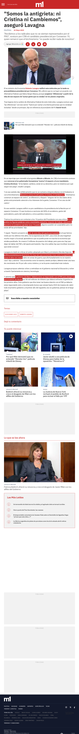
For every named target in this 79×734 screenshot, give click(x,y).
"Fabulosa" (9, 341)
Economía (22, 692)
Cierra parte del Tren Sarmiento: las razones (28, 497)
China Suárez (36, 699)
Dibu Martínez (29, 707)
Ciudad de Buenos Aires (50, 704)
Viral (52, 701)
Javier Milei (40, 707)
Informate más (19, 121)
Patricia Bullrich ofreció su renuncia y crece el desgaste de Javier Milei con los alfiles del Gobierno (37, 474)
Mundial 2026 (16, 704)
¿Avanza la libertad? (11, 376)
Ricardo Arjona (47, 699)
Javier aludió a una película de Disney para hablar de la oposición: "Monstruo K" (56, 345)
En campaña (46, 341)
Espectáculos (39, 692)
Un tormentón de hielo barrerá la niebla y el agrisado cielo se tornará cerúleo (39, 491)
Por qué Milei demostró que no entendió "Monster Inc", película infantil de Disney (44, 123)
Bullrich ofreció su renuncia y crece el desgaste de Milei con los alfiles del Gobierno (21, 380)
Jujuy (56, 699)
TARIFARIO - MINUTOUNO (10, 718)
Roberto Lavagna (30, 87)
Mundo (20, 695)
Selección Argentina (28, 704)
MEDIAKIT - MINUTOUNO (10, 717)
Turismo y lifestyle (10, 695)
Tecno (48, 692)
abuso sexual (26, 699)
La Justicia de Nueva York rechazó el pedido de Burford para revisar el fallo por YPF (56, 380)
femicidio (13, 701)
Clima (6, 701)
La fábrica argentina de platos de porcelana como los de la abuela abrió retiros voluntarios (39, 508)
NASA (39, 704)
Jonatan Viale (8, 707)
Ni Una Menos (33, 701)
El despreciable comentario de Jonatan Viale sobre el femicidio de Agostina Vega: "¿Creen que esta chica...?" (41, 502)
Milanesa (7, 704)
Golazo (45, 376)
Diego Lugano (19, 707)
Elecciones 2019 (11, 302)
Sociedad (14, 692)
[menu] (4, 4)
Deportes (30, 692)
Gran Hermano (22, 701)
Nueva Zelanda (43, 701)
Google (17, 699)
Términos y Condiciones (11, 709)
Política (7, 29)
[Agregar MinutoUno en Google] (14, 43)
